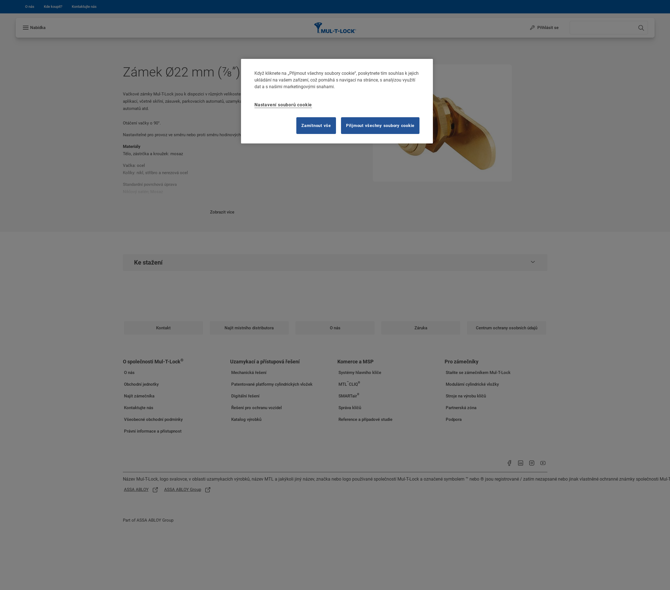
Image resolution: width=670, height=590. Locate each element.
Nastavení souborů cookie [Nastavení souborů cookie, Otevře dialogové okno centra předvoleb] (283, 104)
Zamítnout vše (316, 125)
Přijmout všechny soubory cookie (380, 125)
